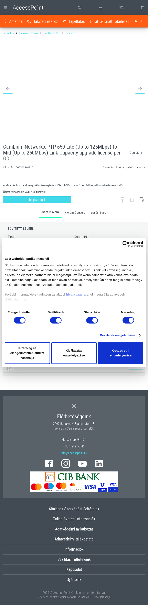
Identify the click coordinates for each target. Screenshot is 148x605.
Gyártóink (74, 579)
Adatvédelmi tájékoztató (74, 539)
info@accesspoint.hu (74, 453)
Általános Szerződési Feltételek (74, 508)
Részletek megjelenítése (118, 335)
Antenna (15, 21)
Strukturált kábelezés (112, 21)
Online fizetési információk (74, 518)
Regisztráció (37, 200)
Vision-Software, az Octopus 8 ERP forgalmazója (85, 596)
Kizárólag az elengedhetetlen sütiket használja (27, 353)
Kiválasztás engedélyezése (74, 353)
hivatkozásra (76, 294)
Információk (74, 549)
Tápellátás (76, 21)
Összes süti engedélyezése (120, 353)
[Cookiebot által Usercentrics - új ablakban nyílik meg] (125, 244)
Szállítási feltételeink (74, 559)
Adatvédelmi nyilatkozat (74, 529)
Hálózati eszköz (45, 21)
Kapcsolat (74, 569)
